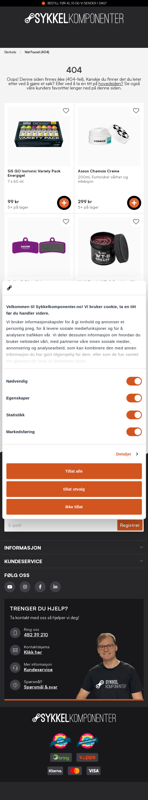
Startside (10, 52)
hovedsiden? (111, 83)
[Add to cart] (64, 202)
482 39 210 (36, 634)
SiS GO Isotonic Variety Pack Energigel (34, 173)
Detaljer (123, 454)
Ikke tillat (74, 506)
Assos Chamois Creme (98, 171)
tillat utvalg (74, 489)
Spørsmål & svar (41, 687)
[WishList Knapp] (66, 110)
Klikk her (33, 652)
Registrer (130, 525)
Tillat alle (74, 471)
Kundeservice (38, 669)
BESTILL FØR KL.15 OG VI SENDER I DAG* (77, 3)
